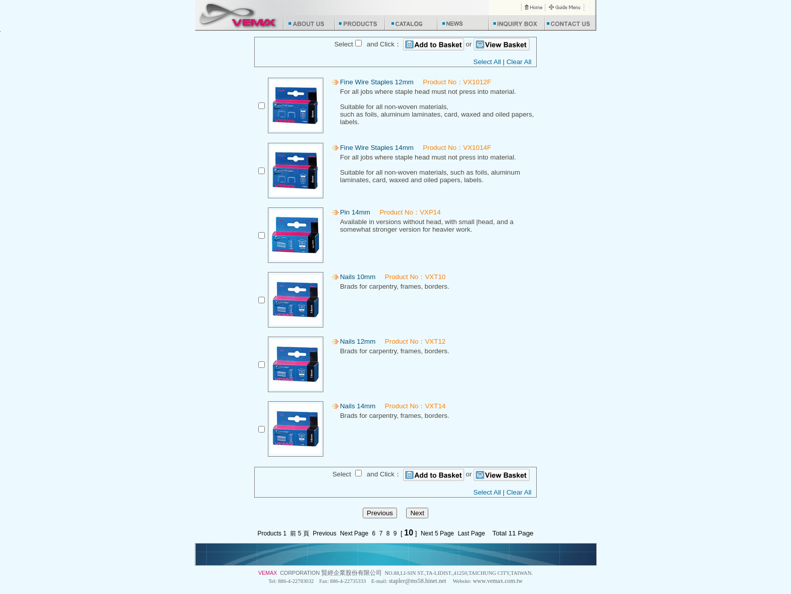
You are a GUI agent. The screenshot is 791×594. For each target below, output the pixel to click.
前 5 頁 (299, 533)
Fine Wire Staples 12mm (377, 82)
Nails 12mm (357, 341)
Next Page (354, 533)
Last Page (471, 533)
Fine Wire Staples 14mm (377, 147)
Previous (324, 533)
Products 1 (271, 533)
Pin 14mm (355, 212)
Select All (487, 62)
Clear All (519, 62)
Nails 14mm (357, 406)
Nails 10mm (357, 277)
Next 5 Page (437, 533)
